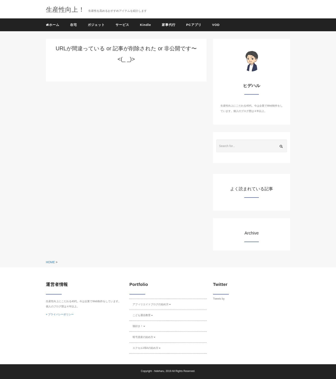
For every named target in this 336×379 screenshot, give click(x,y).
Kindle (145, 25)
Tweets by (219, 298)
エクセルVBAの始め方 (146, 347)
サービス (122, 25)
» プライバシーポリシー (60, 314)
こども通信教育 (143, 315)
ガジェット (96, 25)
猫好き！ (139, 326)
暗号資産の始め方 (144, 337)
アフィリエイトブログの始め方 (152, 304)
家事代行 (169, 25)
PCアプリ (193, 25)
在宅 (73, 25)
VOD (216, 25)
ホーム (52, 25)
